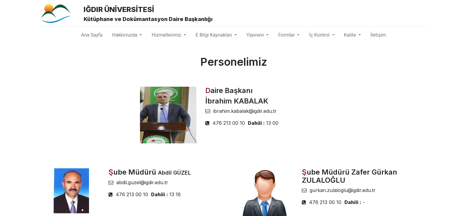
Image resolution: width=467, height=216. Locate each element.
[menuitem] (91, 35)
